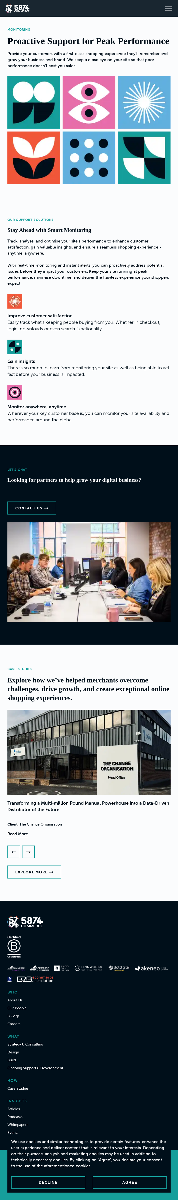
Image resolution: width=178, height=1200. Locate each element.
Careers (13, 1023)
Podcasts (14, 1116)
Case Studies (18, 1088)
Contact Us (31, 508)
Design (13, 1052)
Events (12, 1132)
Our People (17, 1008)
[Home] (17, 8)
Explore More (34, 872)
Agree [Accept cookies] (129, 1182)
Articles (13, 1108)
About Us (14, 1000)
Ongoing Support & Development (35, 1068)
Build (11, 1060)
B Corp (13, 1015)
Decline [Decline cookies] (48, 1182)
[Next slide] (28, 852)
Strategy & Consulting (25, 1044)
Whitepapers (17, 1124)
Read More (17, 833)
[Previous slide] (13, 852)
